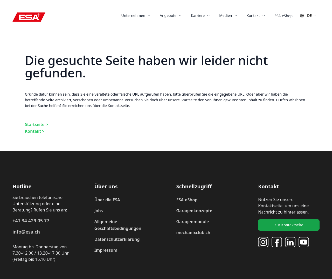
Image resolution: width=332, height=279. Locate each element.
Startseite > (36, 124)
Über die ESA (107, 200)
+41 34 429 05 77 (30, 220)
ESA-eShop (186, 200)
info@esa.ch (26, 232)
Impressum (105, 250)
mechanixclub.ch (193, 232)
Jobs (98, 211)
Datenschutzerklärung (117, 239)
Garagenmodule (192, 221)
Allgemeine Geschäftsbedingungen (117, 225)
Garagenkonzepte (194, 211)
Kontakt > (35, 131)
